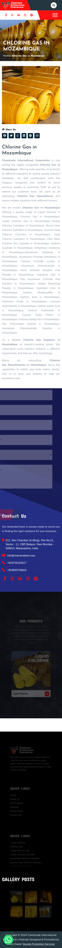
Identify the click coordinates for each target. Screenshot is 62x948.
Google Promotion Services (39, 944)
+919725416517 (14, 562)
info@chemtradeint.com (18, 555)
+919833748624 (14, 570)
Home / (7, 55)
